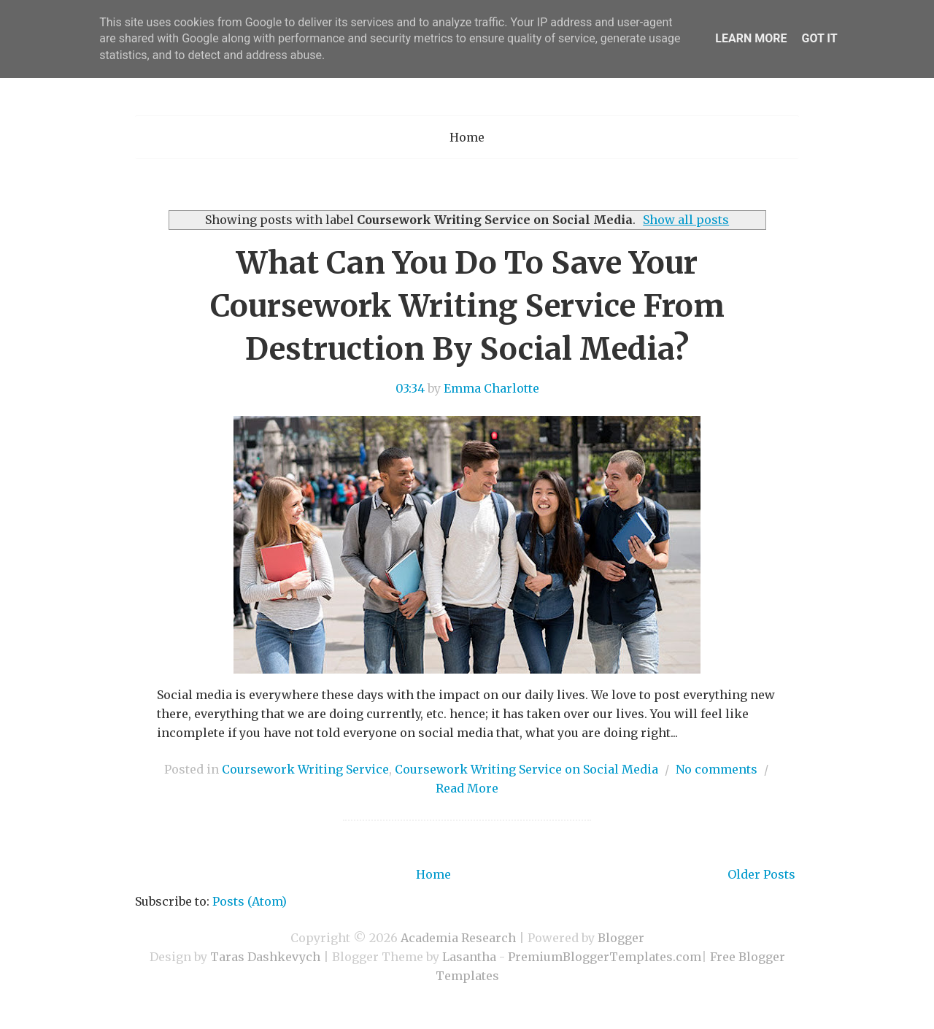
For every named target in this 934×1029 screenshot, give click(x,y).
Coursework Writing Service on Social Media (526, 769)
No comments (716, 769)
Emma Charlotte (491, 388)
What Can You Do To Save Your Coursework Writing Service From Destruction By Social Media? (467, 306)
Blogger (621, 937)
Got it (819, 38)
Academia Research (458, 937)
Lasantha (469, 956)
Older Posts (761, 874)
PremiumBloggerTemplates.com (604, 956)
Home (467, 137)
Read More (467, 788)
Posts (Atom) (249, 901)
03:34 (410, 388)
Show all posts (686, 219)
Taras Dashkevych (265, 956)
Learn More (751, 38)
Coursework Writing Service (305, 769)
